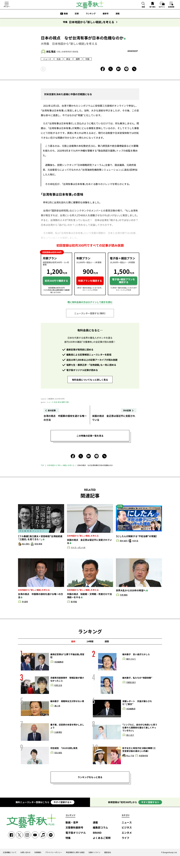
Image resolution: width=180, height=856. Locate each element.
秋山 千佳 (130, 756)
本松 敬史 (51, 51)
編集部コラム (100, 827)
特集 (68, 837)
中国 (87, 59)
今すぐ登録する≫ (63, 802)
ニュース (47, 59)
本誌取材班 (143, 756)
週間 (107, 641)
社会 (59, 59)
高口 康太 (26, 544)
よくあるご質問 (102, 837)
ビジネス (127, 827)
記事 (77, 13)
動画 (66, 13)
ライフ (125, 837)
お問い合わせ (25, 852)
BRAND (97, 832)
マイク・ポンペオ (78, 548)
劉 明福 (74, 602)
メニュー (7, 6)
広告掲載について (9, 852)
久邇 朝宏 (58, 732)
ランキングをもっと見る (90, 777)
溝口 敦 (57, 706)
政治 (68, 59)
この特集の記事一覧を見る (90, 435)
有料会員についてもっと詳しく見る (90, 379)
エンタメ (127, 832)
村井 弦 (135, 541)
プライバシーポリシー (53, 852)
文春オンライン (94, 852)
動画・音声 (72, 822)
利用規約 (37, 852)
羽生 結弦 (58, 753)
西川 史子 (130, 735)
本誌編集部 (58, 662)
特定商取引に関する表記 (75, 852)
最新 (73, 641)
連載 (118, 13)
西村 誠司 (124, 541)
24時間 (90, 641)
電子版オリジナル (76, 832)
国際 (78, 59)
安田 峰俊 (38, 544)
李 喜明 (25, 602)
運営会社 (107, 852)
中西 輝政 (124, 595)
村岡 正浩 (58, 685)
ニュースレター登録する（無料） (90, 313)
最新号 (106, 13)
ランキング (91, 13)
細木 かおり (131, 659)
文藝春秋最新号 (74, 827)
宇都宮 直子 (131, 682)
